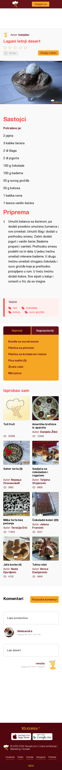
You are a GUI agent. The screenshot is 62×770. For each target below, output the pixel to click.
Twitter (20, 757)
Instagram (41, 757)
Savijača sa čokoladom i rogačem (45, 465)
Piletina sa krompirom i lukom (27, 354)
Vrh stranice (30, 728)
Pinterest (52, 757)
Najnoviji (17, 330)
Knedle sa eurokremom (23, 341)
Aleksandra (24, 631)
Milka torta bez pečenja (16, 513)
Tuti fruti (16, 417)
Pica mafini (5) (17, 360)
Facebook (10, 757)
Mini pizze (14, 373)
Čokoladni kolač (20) (45, 513)
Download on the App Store (21, 736)
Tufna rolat (45, 557)
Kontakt (26, 749)
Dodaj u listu (48, 52)
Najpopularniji (45, 330)
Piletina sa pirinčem (21, 347)
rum (15, 307)
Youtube (29, 757)
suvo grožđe (36, 312)
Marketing (15, 749)
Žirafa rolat (15, 366)
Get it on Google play (42, 736)
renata (40, 663)
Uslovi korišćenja (47, 746)
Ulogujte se (40, 4)
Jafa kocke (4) (16, 557)
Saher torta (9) (16, 465)
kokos (16, 312)
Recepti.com (6, 747)
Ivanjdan (23, 34)
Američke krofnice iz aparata (45, 417)
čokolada (31, 307)
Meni (31, 766)
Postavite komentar (44, 599)
